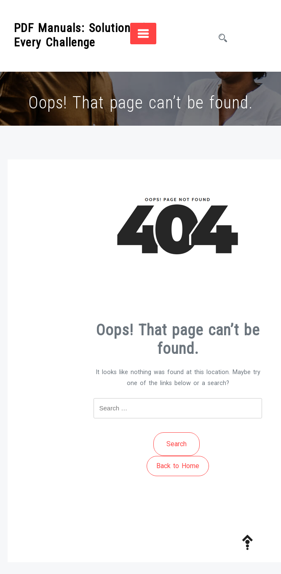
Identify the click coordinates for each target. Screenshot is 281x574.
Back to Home (177, 466)
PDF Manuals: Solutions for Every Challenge (84, 35)
